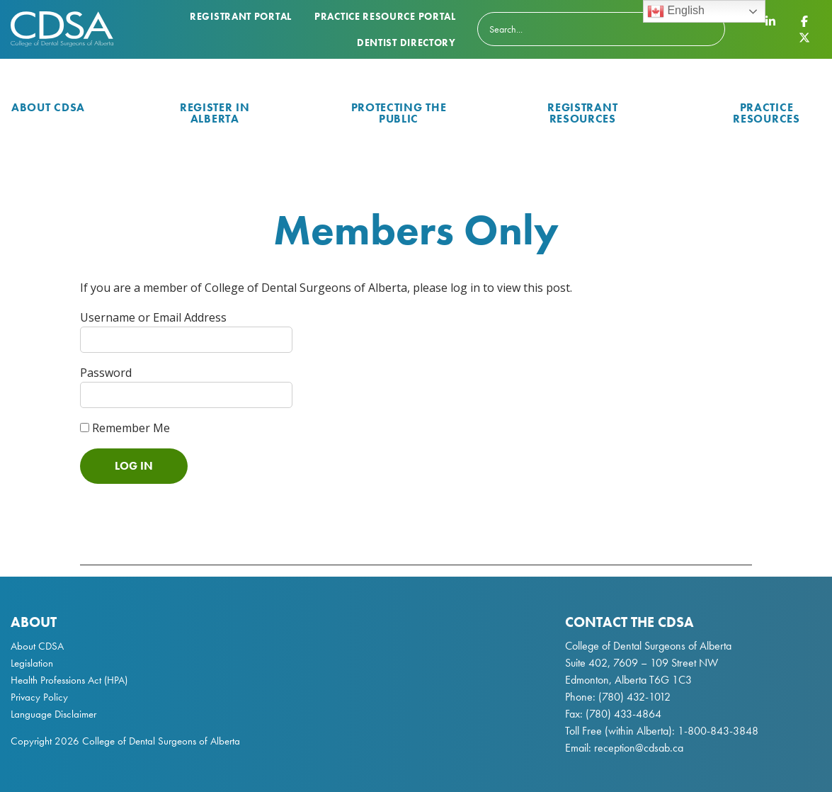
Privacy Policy (39, 697)
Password (106, 372)
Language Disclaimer (53, 714)
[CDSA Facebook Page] (804, 21)
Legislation (32, 663)
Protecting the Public (399, 113)
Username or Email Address (153, 317)
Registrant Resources (582, 113)
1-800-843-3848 (716, 730)
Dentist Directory (406, 42)
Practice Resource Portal (385, 16)
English (676, 11)
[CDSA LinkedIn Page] (770, 21)
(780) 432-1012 (634, 696)
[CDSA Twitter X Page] (804, 37)
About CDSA (48, 107)
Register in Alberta (215, 113)
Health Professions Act (56, 680)
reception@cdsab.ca (638, 747)
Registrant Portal (241, 16)
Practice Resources (766, 113)
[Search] (601, 29)
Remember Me (125, 428)
